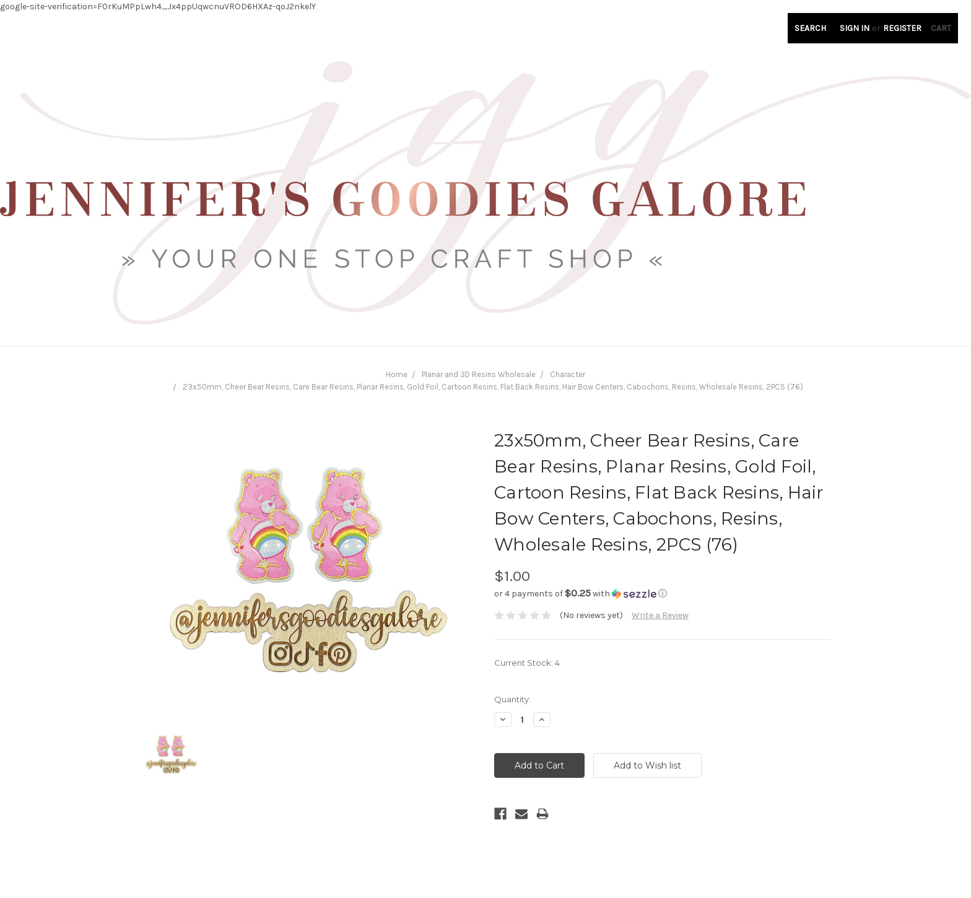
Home (396, 374)
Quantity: (512, 699)
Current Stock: (527, 663)
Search (810, 28)
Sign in (854, 28)
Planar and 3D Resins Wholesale (479, 374)
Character (567, 374)
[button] (662, 593)
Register (902, 28)
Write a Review (660, 615)
